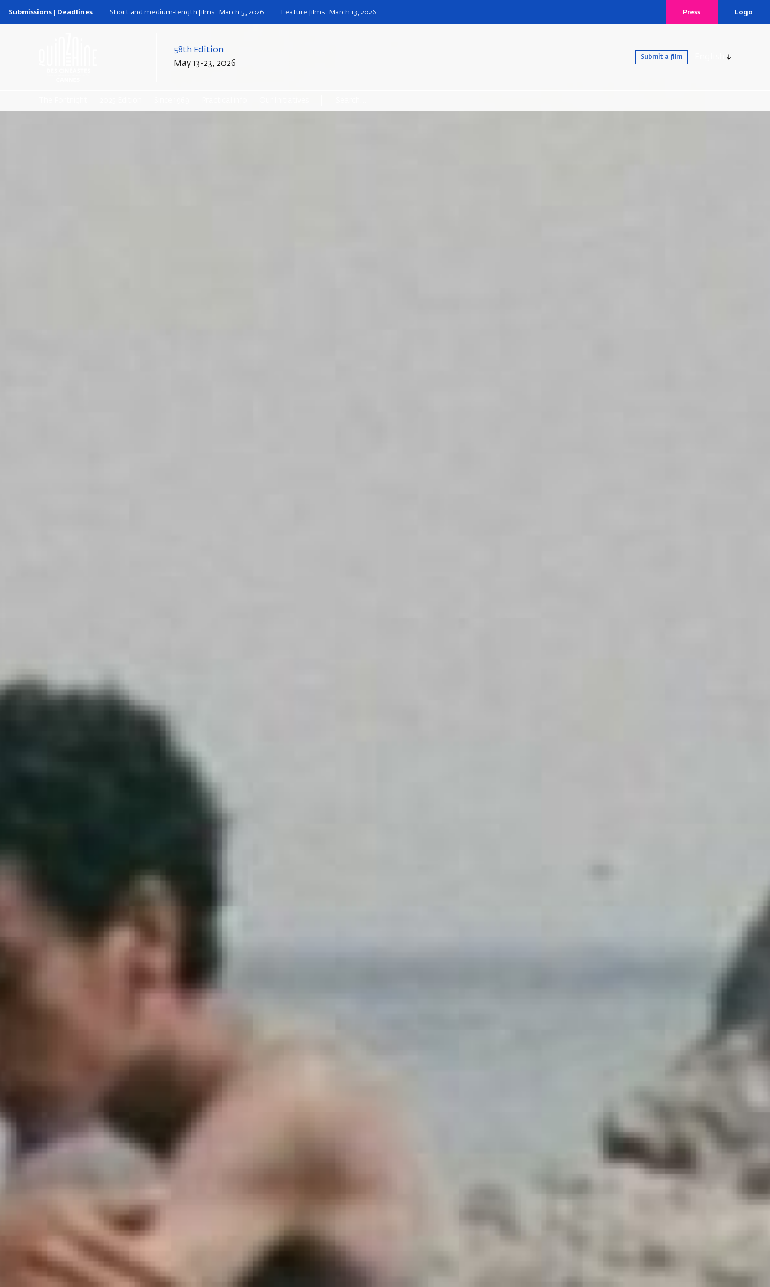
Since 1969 (171, 100)
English (710, 57)
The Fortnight (62, 100)
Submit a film (650, 57)
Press (691, 12)
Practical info (224, 100)
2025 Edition (120, 100)
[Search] (377, 100)
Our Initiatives (284, 100)
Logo (744, 12)
